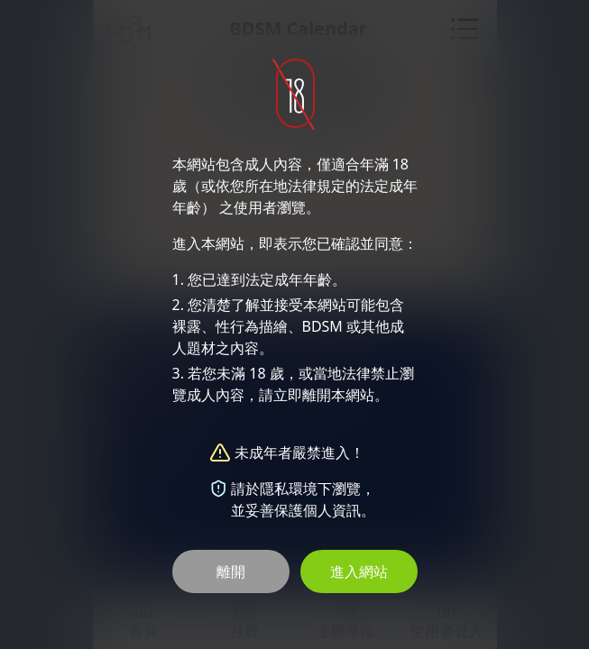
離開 (230, 571)
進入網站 (359, 571)
